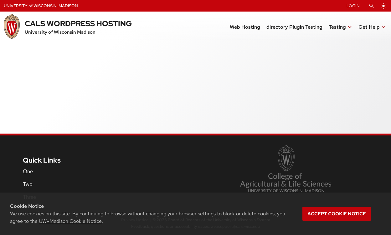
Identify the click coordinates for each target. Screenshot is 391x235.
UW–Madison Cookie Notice (70, 221)
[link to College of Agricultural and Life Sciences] (285, 169)
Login (353, 5)
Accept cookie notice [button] (336, 214)
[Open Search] (371, 6)
